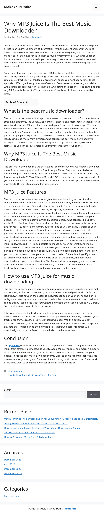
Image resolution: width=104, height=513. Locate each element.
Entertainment (15, 371)
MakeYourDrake (17, 6)
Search (7, 389)
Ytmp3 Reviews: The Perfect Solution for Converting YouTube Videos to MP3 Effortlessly (51, 418)
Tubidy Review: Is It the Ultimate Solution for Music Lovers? (36, 423)
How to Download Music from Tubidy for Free (32, 375)
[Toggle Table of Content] (32, 102)
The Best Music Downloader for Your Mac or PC (29, 432)
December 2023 (12, 459)
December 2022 (12, 468)
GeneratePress (69, 508)
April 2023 (9, 464)
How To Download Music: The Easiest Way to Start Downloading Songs (42, 427)
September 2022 (13, 473)
